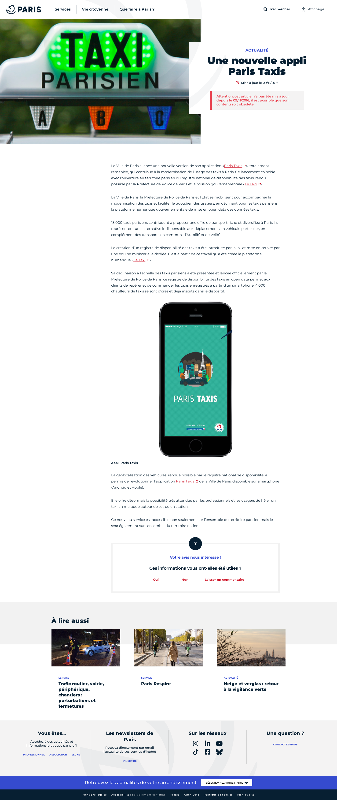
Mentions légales (95, 794)
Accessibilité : (138, 794)
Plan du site (245, 794)
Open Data (191, 794)
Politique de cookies (218, 794)
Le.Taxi (251, 184)
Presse (174, 794)
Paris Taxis (233, 166)
